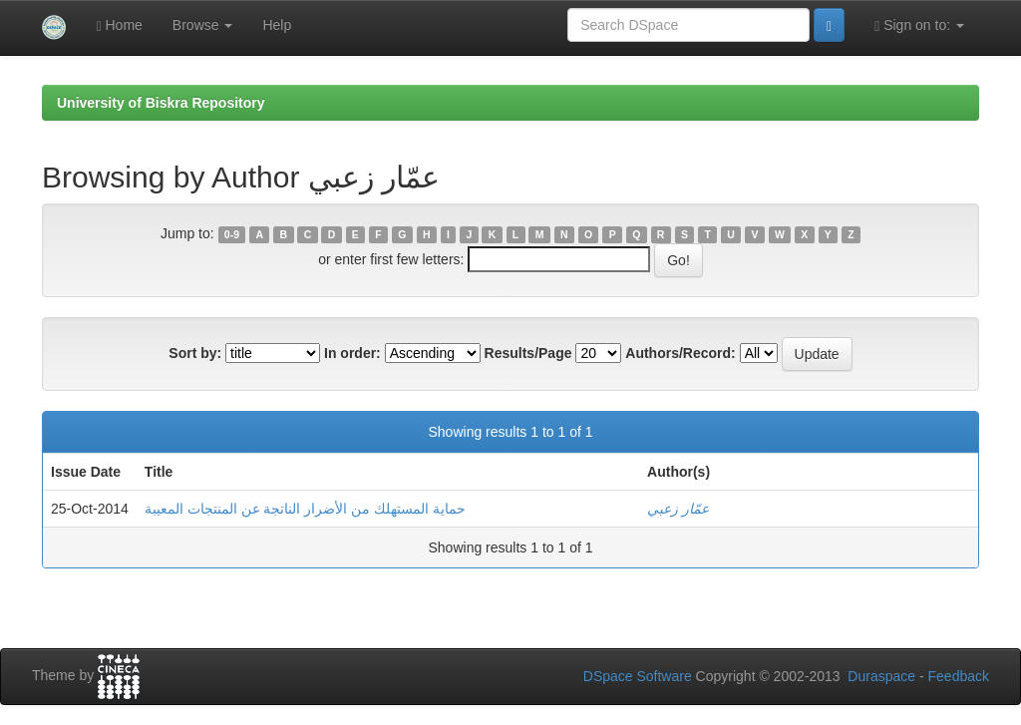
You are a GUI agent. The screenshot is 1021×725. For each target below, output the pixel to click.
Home (119, 25)
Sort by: (195, 353)
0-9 (231, 234)
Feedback (958, 676)
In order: (352, 353)
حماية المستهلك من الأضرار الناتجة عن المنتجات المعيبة (305, 509)
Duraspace (881, 676)
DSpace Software (637, 676)
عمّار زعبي (678, 509)
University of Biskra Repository (161, 103)
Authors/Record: (680, 353)
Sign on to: (919, 25)
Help (276, 25)
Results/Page (528, 353)
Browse (202, 25)
